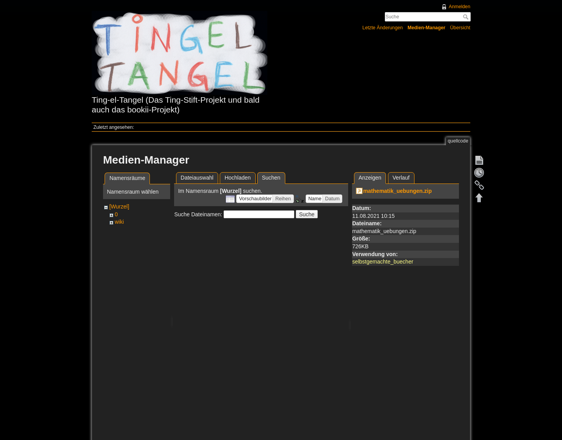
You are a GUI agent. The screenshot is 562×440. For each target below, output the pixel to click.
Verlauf (401, 178)
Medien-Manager (426, 27)
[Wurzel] (119, 206)
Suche (466, 17)
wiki (119, 222)
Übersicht (460, 27)
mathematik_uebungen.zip (397, 191)
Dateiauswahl (197, 178)
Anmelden (459, 6)
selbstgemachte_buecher (382, 261)
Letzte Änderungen (383, 27)
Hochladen (237, 178)
